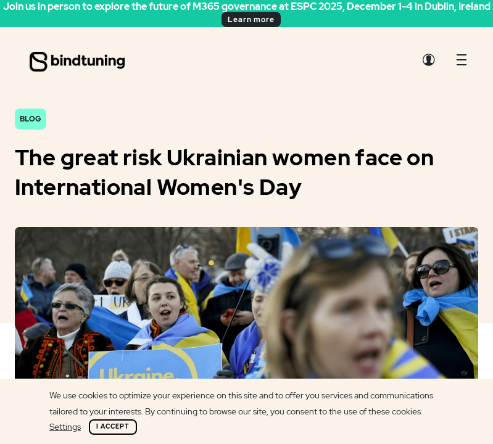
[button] (461, 63)
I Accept (113, 426)
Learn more (251, 20)
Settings (65, 426)
